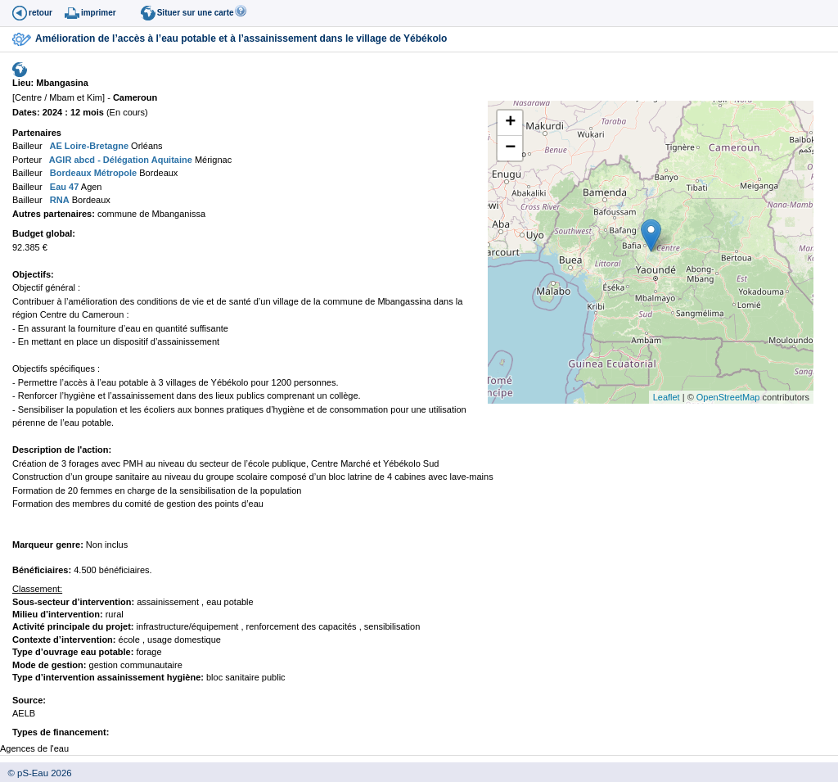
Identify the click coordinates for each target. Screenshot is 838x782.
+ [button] (510, 123)
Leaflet (666, 397)
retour (40, 12)
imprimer (98, 12)
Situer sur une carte (195, 12)
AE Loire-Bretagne (87, 146)
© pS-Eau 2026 (36, 773)
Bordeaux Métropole (92, 173)
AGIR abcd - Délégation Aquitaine (119, 160)
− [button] (510, 148)
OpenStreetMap (728, 397)
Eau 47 (63, 187)
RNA (58, 200)
